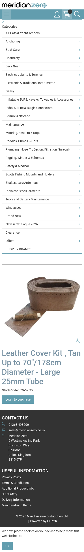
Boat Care (12, 49)
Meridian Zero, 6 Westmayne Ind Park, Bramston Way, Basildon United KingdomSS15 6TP (21, 447)
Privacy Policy (11, 477)
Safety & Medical (17, 166)
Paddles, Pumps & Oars (22, 141)
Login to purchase (17, 399)
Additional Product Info (18, 488)
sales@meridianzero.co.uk (23, 430)
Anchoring (13, 41)
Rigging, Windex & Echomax (25, 158)
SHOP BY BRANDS (18, 249)
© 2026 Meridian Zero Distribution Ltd (42, 516)
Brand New (13, 216)
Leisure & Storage (18, 116)
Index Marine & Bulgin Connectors (29, 108)
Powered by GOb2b (43, 521)
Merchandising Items (16, 505)
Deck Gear (13, 66)
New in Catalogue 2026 (22, 224)
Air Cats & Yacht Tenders (23, 33)
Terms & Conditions (15, 483)
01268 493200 (15, 424)
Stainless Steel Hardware (23, 191)
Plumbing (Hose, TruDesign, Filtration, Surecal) (38, 149)
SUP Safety (9, 494)
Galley (10, 91)
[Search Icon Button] (77, 14)
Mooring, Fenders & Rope (23, 133)
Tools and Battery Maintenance (27, 199)
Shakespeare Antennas (22, 182)
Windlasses (13, 207)
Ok (7, 546)
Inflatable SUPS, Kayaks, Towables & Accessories (39, 99)
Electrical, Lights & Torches (24, 74)
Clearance (12, 232)
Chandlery (13, 58)
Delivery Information (16, 499)
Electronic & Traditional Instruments (30, 83)
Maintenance (15, 124)
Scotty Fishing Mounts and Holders (30, 174)
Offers (10, 241)
